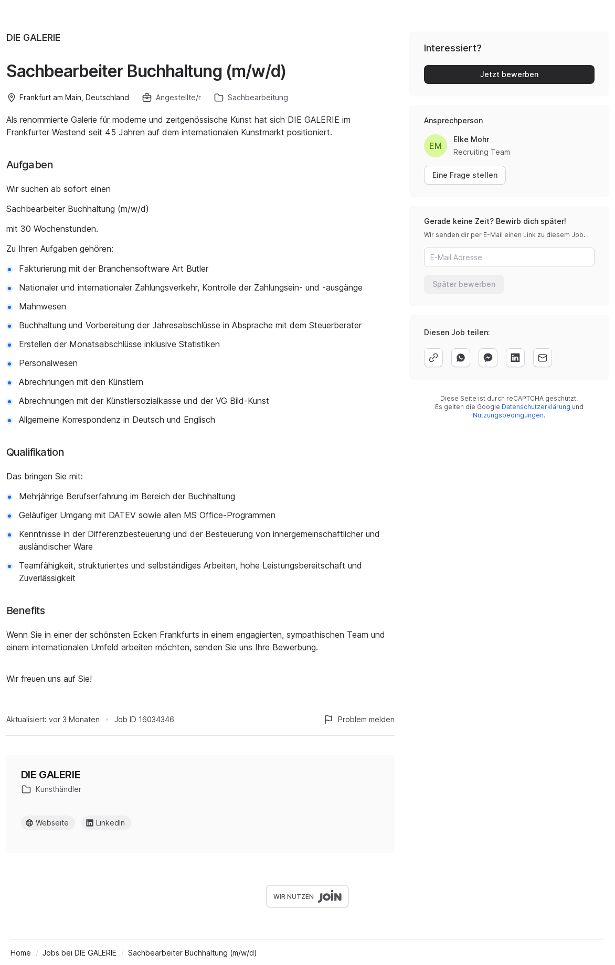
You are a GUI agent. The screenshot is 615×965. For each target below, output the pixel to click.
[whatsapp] (460, 357)
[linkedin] (515, 357)
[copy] (433, 357)
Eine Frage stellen (464, 174)
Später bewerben (463, 284)
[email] (542, 357)
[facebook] (488, 357)
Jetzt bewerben (509, 74)
